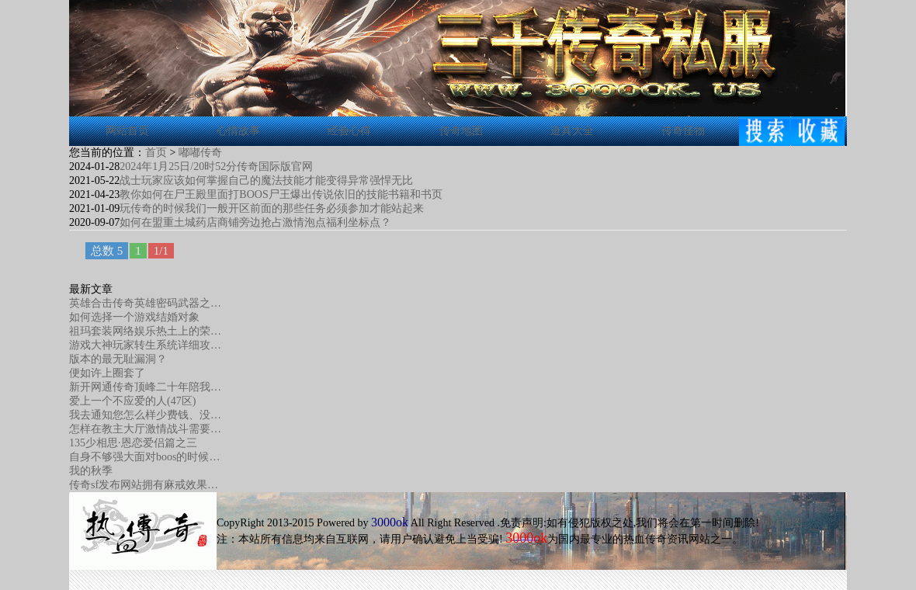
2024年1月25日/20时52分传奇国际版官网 (216, 166)
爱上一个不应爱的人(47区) (132, 401)
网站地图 (781, 523)
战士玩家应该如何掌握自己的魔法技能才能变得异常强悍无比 (266, 180)
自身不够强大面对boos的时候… (144, 457)
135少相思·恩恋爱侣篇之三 (133, 443)
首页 (156, 152)
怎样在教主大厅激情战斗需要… (145, 429)
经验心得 (349, 131)
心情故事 (238, 131)
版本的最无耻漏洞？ (118, 359)
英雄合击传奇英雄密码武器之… (145, 303)
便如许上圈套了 (107, 373)
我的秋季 (91, 471)
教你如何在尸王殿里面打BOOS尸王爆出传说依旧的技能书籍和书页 (281, 194)
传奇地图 (461, 131)
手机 (754, 539)
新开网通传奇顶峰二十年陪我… (145, 387)
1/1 (161, 251)
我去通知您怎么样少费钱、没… (145, 415)
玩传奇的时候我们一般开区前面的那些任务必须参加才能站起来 (272, 208)
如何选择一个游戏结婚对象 (134, 317)
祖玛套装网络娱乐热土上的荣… (145, 331)
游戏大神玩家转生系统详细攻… (145, 345)
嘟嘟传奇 (200, 152)
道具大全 (572, 131)
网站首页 (127, 131)
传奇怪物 (683, 131)
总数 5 (107, 251)
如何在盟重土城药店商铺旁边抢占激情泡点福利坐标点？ (255, 222)
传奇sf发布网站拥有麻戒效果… (143, 485)
